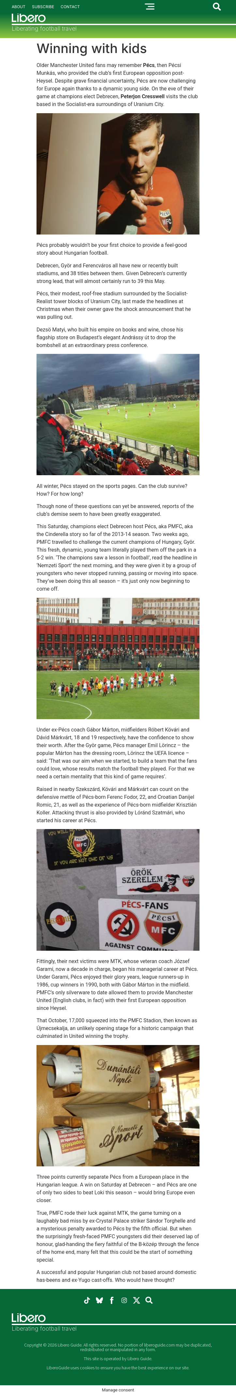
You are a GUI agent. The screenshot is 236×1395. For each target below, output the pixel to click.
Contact (70, 6)
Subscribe (43, 6)
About (18, 6)
